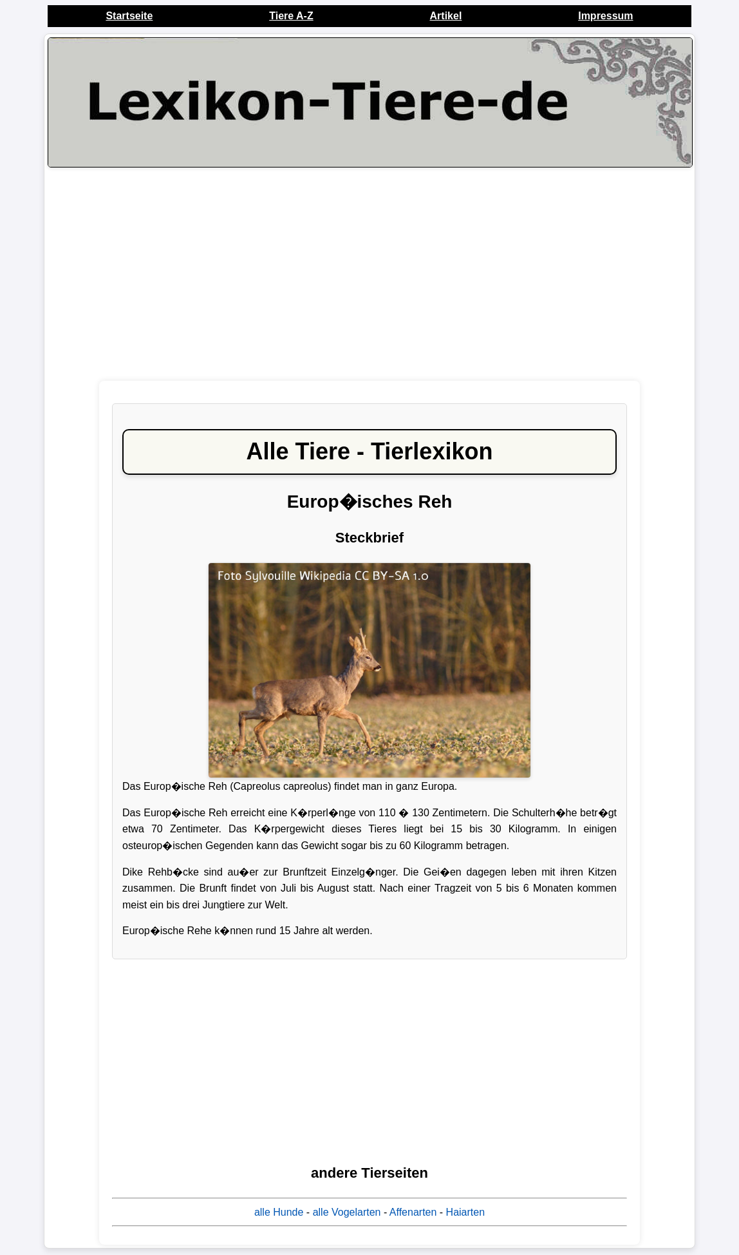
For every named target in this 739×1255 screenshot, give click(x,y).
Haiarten (465, 1212)
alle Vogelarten (347, 1212)
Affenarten (413, 1212)
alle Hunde (279, 1212)
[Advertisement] (369, 274)
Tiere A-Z (291, 15)
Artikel (446, 15)
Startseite (129, 15)
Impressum (605, 15)
